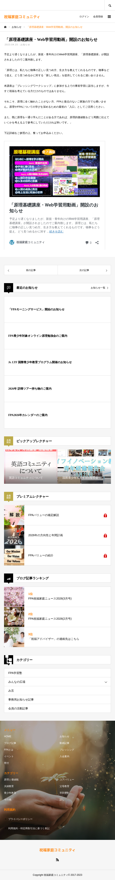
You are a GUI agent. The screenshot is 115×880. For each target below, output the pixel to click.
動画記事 (64, 743)
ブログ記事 (10, 743)
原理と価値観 (11, 779)
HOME (7, 736)
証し (62, 799)
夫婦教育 (9, 786)
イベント (9, 756)
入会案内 (64, 756)
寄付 (6, 763)
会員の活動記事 (18, 708)
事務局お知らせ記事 (21, 699)
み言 (11, 690)
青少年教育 (10, 792)
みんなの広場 (16, 681)
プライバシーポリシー (20, 819)
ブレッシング (67, 749)
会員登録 (98, 16)
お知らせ (25, 44)
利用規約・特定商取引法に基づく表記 (29, 828)
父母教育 (64, 786)
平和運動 (64, 792)
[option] (31, 466)
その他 (7, 799)
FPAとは (8, 749)
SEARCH (109, 5)
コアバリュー (67, 779)
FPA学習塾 (15, 673)
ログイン (84, 16)
